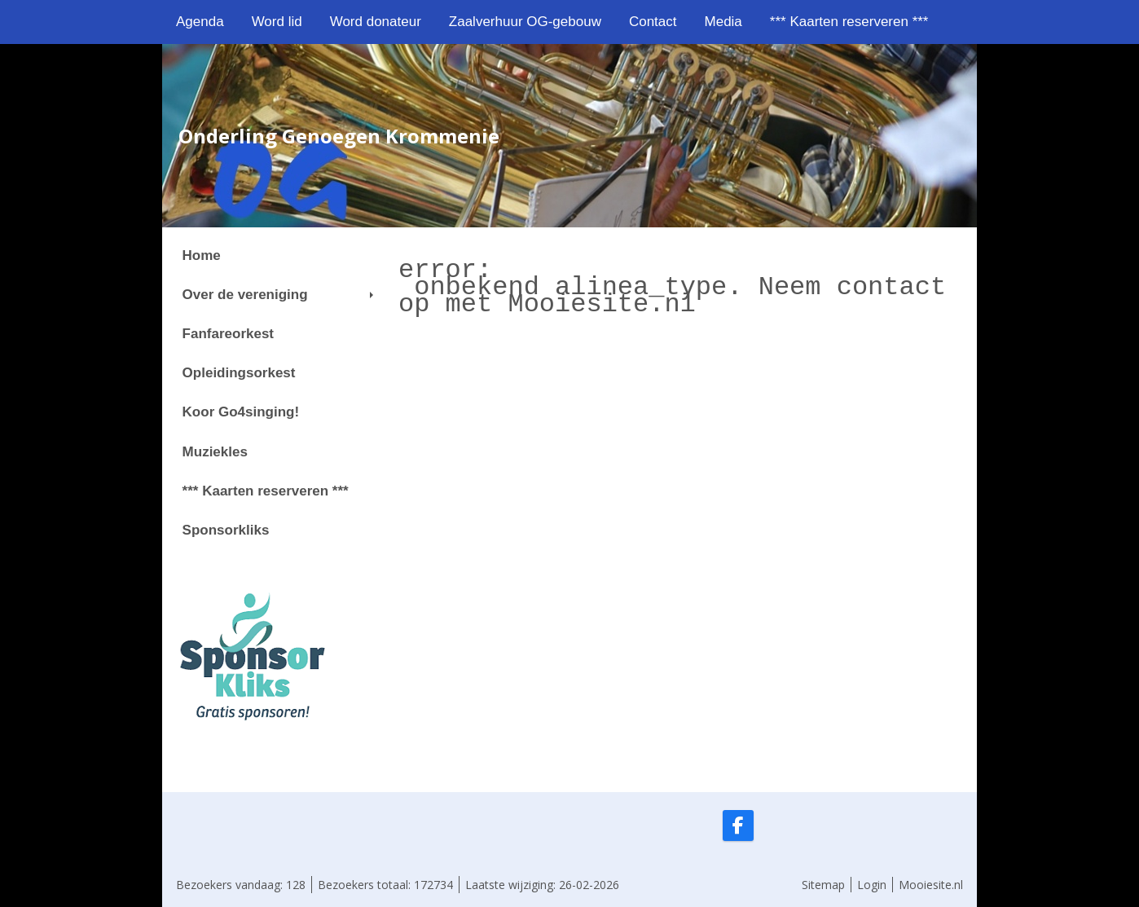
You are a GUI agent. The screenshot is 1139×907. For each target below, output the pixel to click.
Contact (653, 21)
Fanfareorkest (228, 333)
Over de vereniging (278, 294)
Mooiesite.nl (931, 884)
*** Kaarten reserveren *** (849, 21)
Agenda (200, 21)
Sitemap (823, 884)
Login (871, 884)
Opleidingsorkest (239, 373)
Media (723, 21)
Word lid (277, 21)
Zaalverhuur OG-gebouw (525, 21)
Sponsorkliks (226, 530)
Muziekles (215, 452)
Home (202, 255)
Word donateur (375, 21)
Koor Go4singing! (241, 412)
